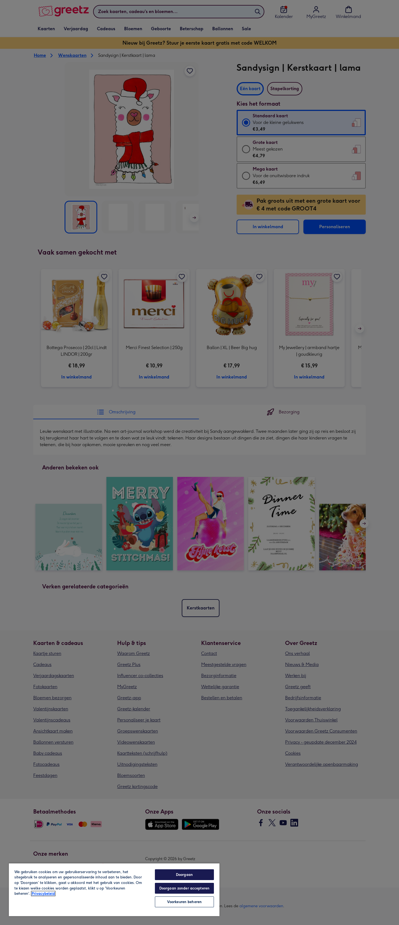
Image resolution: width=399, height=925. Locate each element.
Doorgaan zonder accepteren (184, 888)
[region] (114, 889)
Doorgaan (184, 875)
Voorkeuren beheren (184, 902)
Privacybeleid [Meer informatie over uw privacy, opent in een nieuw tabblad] (43, 893)
